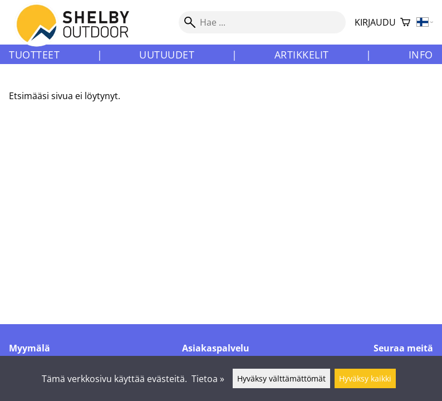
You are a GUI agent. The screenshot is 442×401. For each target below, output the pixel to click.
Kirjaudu (375, 22)
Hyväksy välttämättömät (281, 378)
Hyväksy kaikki (365, 378)
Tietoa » (207, 379)
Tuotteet (34, 54)
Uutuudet (166, 54)
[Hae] (262, 22)
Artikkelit (301, 54)
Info (421, 54)
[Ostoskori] (405, 22)
